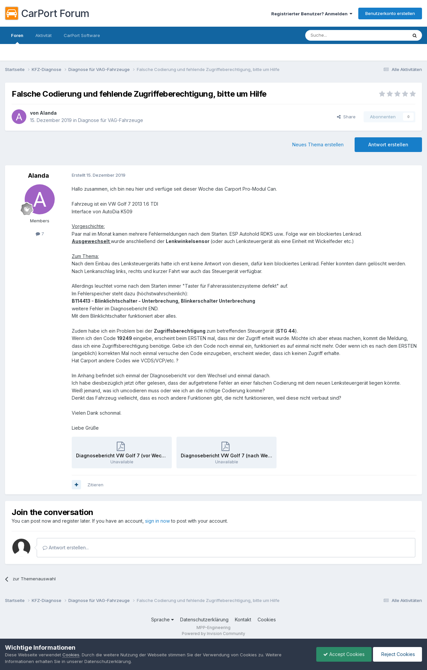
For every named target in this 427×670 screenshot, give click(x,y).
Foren (17, 38)
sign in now (157, 521)
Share (346, 116)
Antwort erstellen (388, 144)
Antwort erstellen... (66, 547)
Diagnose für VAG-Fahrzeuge (110, 120)
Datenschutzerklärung (204, 619)
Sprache (162, 619)
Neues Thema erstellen (318, 144)
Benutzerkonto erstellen (390, 13)
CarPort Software (82, 35)
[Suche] (339, 35)
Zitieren (95, 484)
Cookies (267, 619)
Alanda (48, 113)
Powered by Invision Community (213, 633)
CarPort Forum (47, 13)
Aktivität (43, 35)
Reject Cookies (397, 654)
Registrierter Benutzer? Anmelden (311, 13)
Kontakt (243, 619)
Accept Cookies (344, 654)
